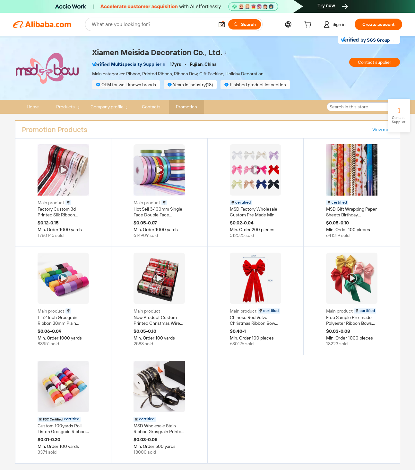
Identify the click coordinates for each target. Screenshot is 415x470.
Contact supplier (374, 62)
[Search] (244, 24)
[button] (222, 24)
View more (382, 129)
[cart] (309, 25)
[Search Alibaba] (152, 24)
